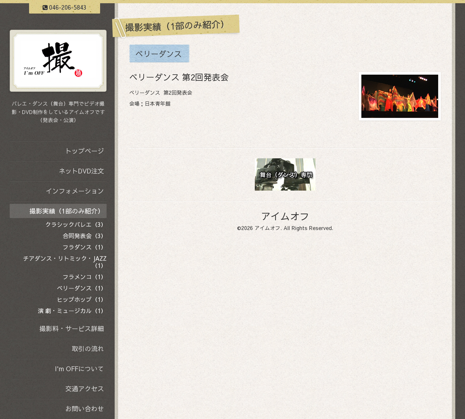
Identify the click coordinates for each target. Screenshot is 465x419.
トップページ (84, 150)
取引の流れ (88, 348)
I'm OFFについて (79, 368)
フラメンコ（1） (85, 277)
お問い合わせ (84, 408)
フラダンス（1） (85, 247)
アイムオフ (285, 216)
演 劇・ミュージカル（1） (72, 311)
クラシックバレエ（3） (76, 224)
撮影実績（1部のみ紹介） (66, 210)
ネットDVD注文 (81, 170)
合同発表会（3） (85, 236)
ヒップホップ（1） (82, 299)
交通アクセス (84, 388)
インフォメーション (75, 190)
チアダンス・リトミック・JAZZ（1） (65, 261)
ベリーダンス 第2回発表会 (179, 77)
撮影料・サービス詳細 (71, 328)
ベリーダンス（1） (82, 288)
